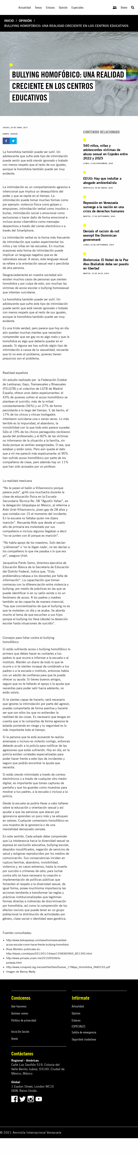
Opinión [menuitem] (63, 7)
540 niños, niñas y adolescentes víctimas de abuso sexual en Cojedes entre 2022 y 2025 (105, 151)
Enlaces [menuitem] (50, 7)
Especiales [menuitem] (78, 7)
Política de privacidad (23, 1020)
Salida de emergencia (84, 1032)
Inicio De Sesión (20, 1031)
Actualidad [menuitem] (25, 7)
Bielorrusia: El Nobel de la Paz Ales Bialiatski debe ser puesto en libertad (106, 264)
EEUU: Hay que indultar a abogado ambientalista (102, 180)
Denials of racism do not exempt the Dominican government (101, 235)
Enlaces (76, 1020)
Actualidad (78, 1006)
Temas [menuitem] (38, 7)
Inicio (9, 20)
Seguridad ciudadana (84, 1039)
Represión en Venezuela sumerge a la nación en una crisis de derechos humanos (103, 206)
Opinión (25, 20)
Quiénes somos (19, 1013)
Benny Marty (27, 971)
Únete (124, 7)
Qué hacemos (18, 1006)
